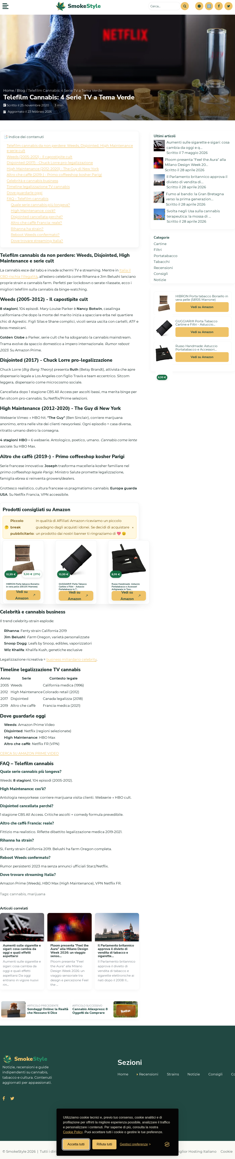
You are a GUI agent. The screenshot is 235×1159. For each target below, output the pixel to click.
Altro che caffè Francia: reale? (36, 223)
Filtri (158, 250)
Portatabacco (165, 256)
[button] (199, 6)
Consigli (161, 274)
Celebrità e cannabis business (32, 181)
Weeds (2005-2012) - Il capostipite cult (39, 157)
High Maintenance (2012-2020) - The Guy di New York (53, 169)
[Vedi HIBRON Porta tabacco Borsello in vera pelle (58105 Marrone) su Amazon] (23, 560)
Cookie (227, 1148)
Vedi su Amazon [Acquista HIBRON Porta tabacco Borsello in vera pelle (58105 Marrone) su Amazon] (25, 595)
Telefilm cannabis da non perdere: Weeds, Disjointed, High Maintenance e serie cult (70, 148)
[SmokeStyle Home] (78, 6)
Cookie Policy (73, 1132)
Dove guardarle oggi (24, 193)
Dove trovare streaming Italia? (37, 241)
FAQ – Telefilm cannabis (27, 199)
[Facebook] (219, 6)
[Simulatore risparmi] (209, 6)
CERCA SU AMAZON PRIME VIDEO (29, 753)
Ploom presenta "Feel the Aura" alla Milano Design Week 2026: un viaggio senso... (69, 951)
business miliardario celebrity (71, 659)
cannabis (18, 894)
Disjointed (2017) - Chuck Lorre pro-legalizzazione (50, 163)
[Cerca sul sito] (164, 6)
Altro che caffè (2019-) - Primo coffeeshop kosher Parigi (54, 175)
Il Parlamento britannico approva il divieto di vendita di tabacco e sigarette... (116, 951)
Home (8, 90)
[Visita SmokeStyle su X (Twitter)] (12, 1095)
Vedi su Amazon (202, 307)
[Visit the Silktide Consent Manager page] (167, 1144)
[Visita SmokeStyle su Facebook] (3, 1095)
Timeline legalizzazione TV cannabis (38, 187)
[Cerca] (185, 6)
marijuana (36, 894)
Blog (21, 90)
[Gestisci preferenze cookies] (135, 1144)
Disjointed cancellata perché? (37, 217)
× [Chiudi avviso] (133, 527)
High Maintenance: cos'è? (33, 211)
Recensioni (163, 268)
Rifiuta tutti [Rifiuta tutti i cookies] (104, 1144)
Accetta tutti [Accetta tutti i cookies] (76, 1144)
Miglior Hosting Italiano (196, 1148)
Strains (173, 1070)
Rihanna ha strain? (27, 229)
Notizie (160, 280)
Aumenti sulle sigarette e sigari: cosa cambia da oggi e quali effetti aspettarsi (22, 951)
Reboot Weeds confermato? (35, 235)
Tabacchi (162, 262)
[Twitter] (228, 6)
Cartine (160, 244)
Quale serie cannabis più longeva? (40, 205)
